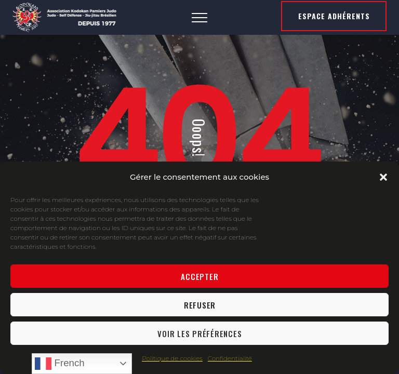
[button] (383, 177)
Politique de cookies (172, 358)
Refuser (200, 305)
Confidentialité (230, 358)
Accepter (199, 276)
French (59, 363)
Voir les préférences (199, 333)
